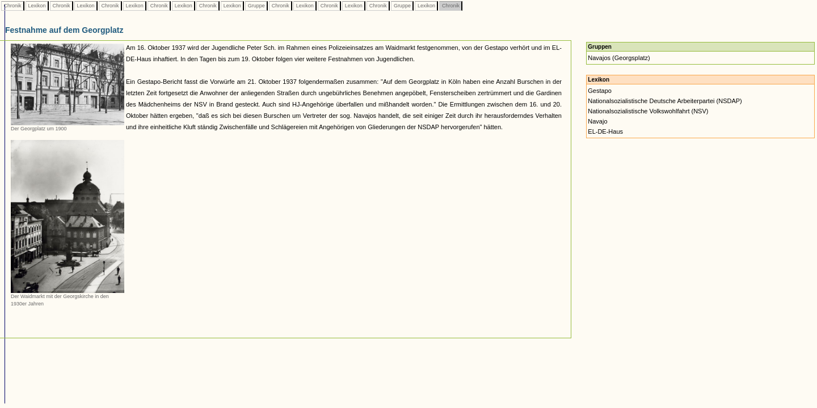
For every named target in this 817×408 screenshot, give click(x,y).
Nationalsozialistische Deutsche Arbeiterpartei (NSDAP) (665, 100)
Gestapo (600, 90)
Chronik (12, 5)
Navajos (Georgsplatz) (619, 57)
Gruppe (256, 5)
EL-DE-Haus (605, 131)
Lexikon (37, 5)
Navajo (597, 121)
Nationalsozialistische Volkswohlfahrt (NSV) (648, 111)
